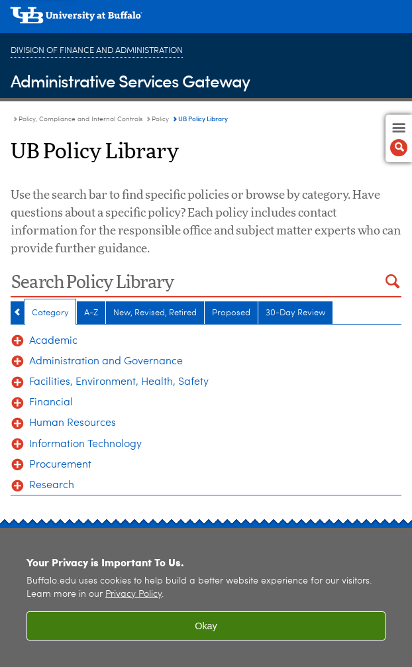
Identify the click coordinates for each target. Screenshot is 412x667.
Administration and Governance (106, 361)
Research (51, 485)
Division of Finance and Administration (97, 50)
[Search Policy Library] (192, 283)
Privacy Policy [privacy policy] (133, 594)
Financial (51, 402)
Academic (53, 341)
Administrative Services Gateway (130, 80)
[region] (206, 597)
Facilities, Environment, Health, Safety (119, 382)
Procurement (60, 465)
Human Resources (72, 423)
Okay (206, 626)
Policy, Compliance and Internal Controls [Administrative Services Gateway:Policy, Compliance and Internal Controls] (80, 119)
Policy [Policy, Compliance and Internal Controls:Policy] (160, 119)
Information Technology (85, 444)
